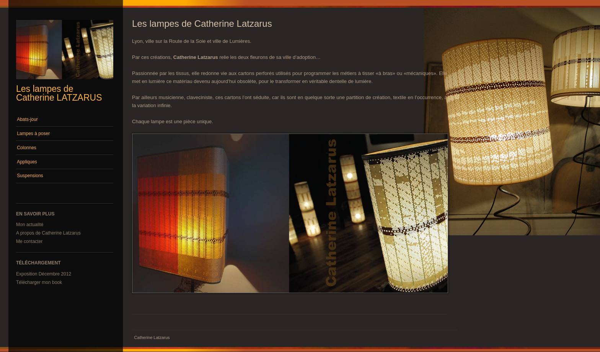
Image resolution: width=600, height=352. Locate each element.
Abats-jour (27, 119)
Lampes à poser (33, 133)
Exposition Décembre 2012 (43, 274)
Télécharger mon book (39, 282)
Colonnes (26, 147)
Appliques (27, 162)
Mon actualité (29, 224)
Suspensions (30, 175)
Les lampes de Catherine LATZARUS (59, 93)
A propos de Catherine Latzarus (48, 233)
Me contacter (29, 241)
